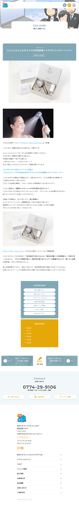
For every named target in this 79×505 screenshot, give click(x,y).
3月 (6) (28, 330)
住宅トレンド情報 (39, 305)
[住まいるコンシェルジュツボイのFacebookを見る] (22, 448)
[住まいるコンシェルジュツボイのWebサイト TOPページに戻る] (5, 5)
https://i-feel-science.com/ (32, 143)
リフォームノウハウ (39, 298)
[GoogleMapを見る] (23, 437)
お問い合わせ (22, 488)
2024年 (28, 336)
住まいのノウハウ (39, 294)
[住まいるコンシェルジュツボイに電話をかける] (39, 388)
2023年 (28, 339)
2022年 (28, 342)
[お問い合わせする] (69, 5)
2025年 (28, 333)
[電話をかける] (65, 5)
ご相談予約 (21, 492)
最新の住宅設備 (39, 55)
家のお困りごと (39, 290)
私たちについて (39, 313)
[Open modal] (74, 5)
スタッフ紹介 (39, 309)
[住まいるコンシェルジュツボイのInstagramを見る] (18, 448)
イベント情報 (22, 469)
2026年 (28, 328)
